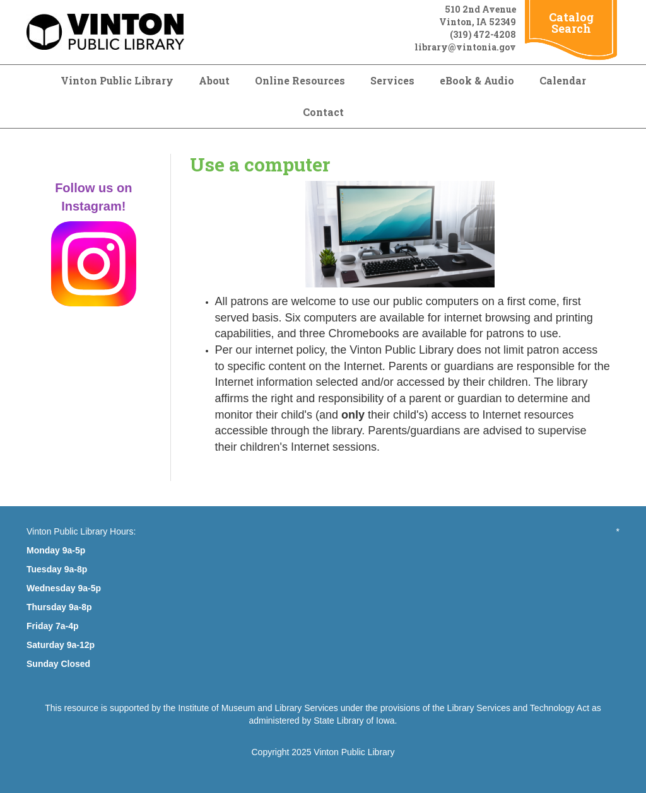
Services (392, 80)
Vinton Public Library (117, 80)
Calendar (562, 80)
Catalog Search (571, 22)
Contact (323, 112)
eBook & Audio (477, 80)
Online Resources (300, 80)
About (214, 80)
